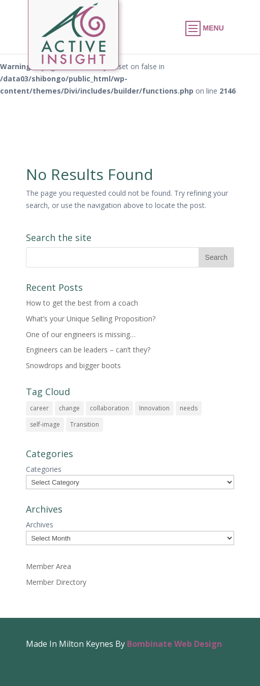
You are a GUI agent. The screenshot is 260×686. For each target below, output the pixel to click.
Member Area (48, 566)
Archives (39, 524)
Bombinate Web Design (174, 643)
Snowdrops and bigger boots (73, 365)
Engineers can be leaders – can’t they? (88, 349)
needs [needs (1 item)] (189, 408)
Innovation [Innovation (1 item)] (154, 408)
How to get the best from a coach (82, 303)
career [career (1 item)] (39, 408)
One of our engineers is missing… (81, 334)
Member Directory (56, 582)
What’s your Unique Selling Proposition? (90, 318)
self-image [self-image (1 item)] (45, 424)
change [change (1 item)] (69, 408)
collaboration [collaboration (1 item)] (109, 408)
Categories (43, 469)
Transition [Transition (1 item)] (84, 424)
